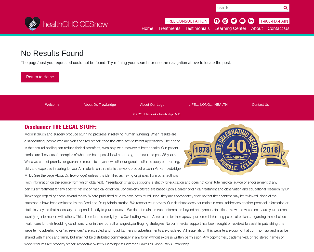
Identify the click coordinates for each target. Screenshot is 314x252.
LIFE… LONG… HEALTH (208, 104)
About (257, 28)
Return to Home (40, 77)
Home (147, 28)
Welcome (52, 104)
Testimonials (197, 28)
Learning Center (230, 28)
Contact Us (278, 28)
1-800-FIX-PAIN (274, 21)
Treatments (169, 28)
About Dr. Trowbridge (100, 104)
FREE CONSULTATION (187, 21)
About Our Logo (152, 104)
